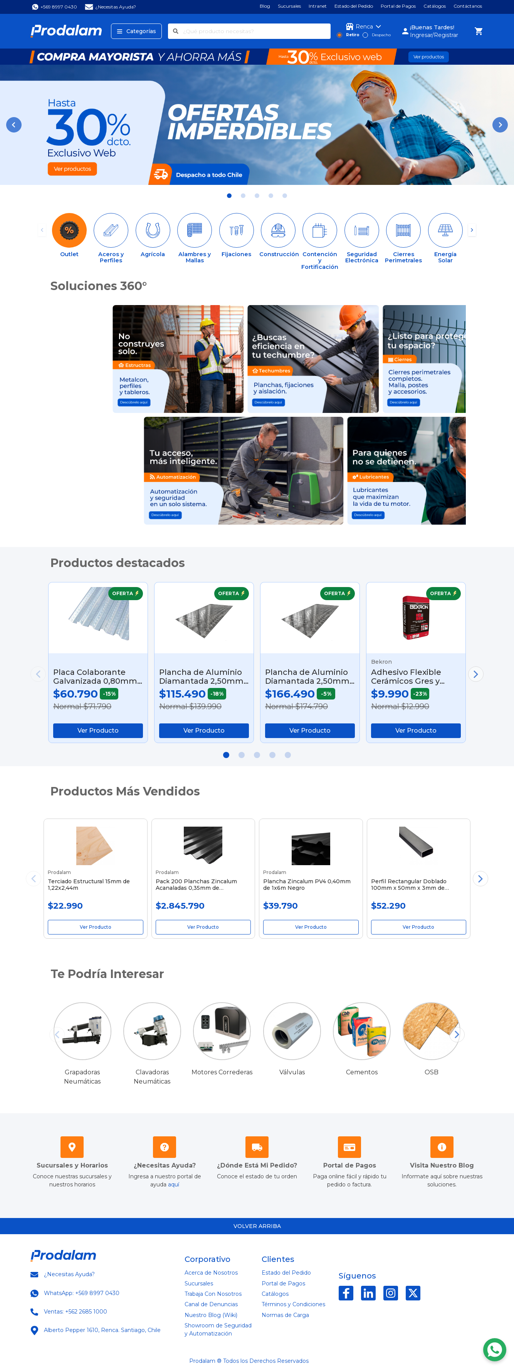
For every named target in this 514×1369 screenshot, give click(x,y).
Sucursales (289, 6)
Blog (265, 6)
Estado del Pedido (353, 6)
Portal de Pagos (398, 6)
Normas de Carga (285, 1315)
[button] (14, 125)
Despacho (381, 34)
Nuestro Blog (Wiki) (211, 1315)
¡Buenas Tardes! (432, 27)
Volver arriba (257, 1226)
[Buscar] (175, 31)
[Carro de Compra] (479, 31)
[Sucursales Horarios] (72, 1149)
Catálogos (434, 6)
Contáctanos (468, 6)
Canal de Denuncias (211, 1304)
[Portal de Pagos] (349, 1149)
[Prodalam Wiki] (442, 1149)
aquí (173, 1184)
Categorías (136, 31)
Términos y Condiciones (293, 1304)
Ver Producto (98, 730)
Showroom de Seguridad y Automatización (218, 1329)
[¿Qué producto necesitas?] (257, 31)
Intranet (318, 6)
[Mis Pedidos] (257, 1149)
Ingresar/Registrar (434, 35)
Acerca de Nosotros (211, 1272)
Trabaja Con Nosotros (213, 1293)
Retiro (352, 34)
